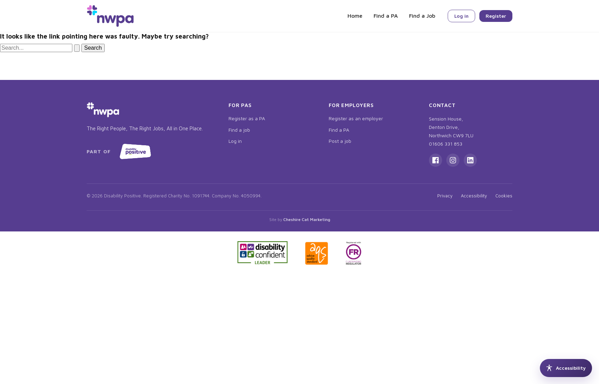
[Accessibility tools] (566, 368)
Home (355, 16)
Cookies (503, 195)
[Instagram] (453, 160)
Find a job (239, 130)
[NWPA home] (110, 16)
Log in (461, 16)
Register (496, 16)
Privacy (445, 195)
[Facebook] (435, 160)
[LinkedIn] (470, 160)
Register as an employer (356, 118)
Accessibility (474, 195)
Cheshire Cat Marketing (306, 219)
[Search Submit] (77, 48)
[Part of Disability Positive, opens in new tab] (120, 151)
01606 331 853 (445, 144)
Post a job (340, 141)
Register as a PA (247, 118)
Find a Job (422, 16)
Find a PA (386, 16)
